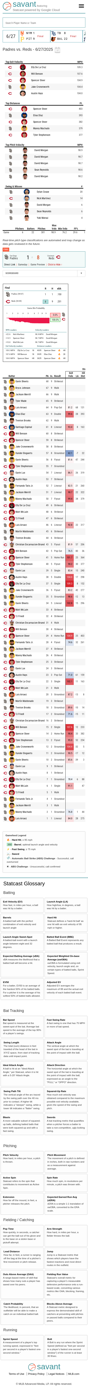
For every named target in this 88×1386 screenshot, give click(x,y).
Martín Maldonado (24, 531)
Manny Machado (41, 128)
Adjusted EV (54, 982)
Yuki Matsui (42, 217)
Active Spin (9, 1177)
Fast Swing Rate (56, 1019)
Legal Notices (56, 1373)
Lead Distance (11, 1251)
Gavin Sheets (21, 381)
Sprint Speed (10, 1339)
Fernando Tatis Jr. (24, 485)
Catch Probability (13, 1303)
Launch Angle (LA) (57, 901)
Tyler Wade (20, 401)
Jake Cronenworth (40, 86)
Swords (51, 1117)
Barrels (7, 917)
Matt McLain (21, 511)
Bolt (49, 1339)
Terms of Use (17, 1373)
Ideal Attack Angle (13, 1065)
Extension (8, 1197)
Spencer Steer (38, 80)
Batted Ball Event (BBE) (60, 936)
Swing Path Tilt (12, 1091)
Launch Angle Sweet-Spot (17, 936)
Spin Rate (52, 1177)
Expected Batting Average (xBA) (21, 956)
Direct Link (10, 264)
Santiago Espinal (23, 427)
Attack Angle (54, 1042)
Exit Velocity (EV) (12, 901)
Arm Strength (54, 1228)
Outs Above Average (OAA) (18, 1274)
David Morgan (41, 150)
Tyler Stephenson (41, 135)
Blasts (6, 1117)
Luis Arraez (21, 407)
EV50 (6, 982)
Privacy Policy (36, 1373)
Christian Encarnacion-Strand (30, 544)
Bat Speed (9, 1019)
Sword (15, 854)
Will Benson (37, 73)
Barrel (17, 844)
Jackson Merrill (23, 394)
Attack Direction (56, 1065)
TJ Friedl (19, 518)
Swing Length (11, 1042)
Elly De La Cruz (38, 67)
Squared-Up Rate (56, 1091)
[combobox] (44, 23)
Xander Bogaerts (23, 453)
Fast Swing (18, 849)
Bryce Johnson (22, 388)
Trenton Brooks (23, 420)
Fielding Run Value (57, 1274)
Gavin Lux (20, 472)
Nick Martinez (44, 198)
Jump (50, 1251)
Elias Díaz (38, 115)
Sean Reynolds (41, 169)
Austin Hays (37, 93)
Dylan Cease (43, 191)
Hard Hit (16, 839)
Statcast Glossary (24, 883)
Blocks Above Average (59, 1303)
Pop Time (8, 1228)
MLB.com (73, 1373)
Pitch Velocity (11, 1155)
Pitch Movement (56, 1155)
